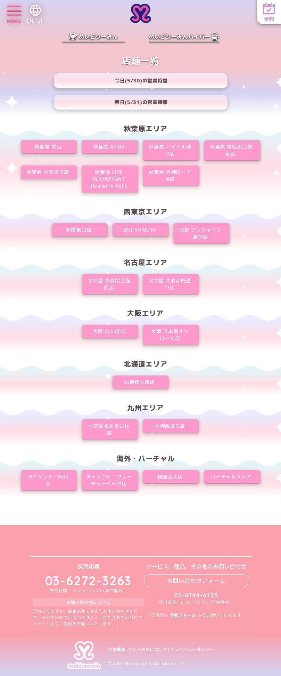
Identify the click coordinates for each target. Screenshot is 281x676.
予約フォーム (183, 615)
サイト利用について (147, 649)
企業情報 (116, 649)
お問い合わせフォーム (196, 581)
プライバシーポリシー (192, 649)
